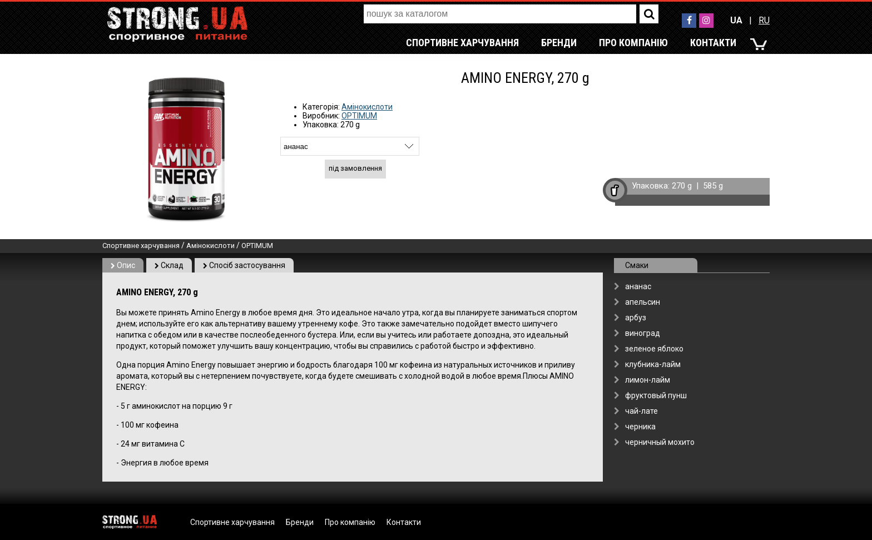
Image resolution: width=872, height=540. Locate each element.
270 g (682, 186)
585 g (713, 186)
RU (764, 20)
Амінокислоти (367, 106)
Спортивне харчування (462, 42)
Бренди (559, 42)
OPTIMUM (359, 115)
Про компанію (633, 42)
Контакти (713, 42)
